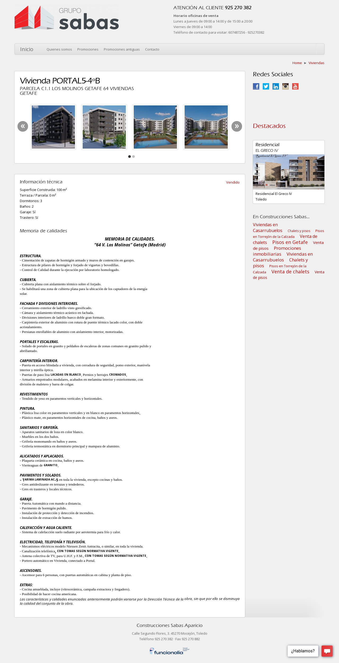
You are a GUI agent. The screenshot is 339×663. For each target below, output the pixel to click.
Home (297, 62)
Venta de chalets (290, 271)
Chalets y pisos (299, 231)
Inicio (26, 49)
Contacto (152, 49)
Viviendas (316, 62)
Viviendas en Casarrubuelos (267, 227)
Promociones (88, 49)
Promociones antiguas (122, 49)
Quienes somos (59, 49)
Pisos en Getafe (290, 242)
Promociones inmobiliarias (277, 251)
